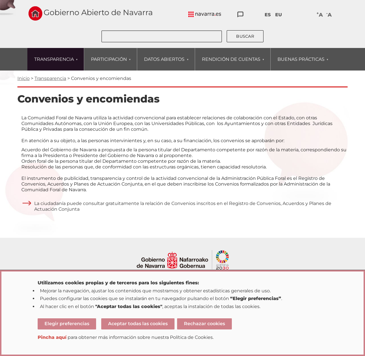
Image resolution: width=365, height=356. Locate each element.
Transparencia (50, 78)
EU (278, 14)
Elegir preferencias (66, 323)
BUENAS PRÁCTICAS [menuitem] (301, 64)
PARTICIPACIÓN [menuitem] (108, 64)
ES (268, 14)
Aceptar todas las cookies (138, 323)
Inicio (23, 78)
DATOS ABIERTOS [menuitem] (164, 64)
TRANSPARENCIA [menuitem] (53, 64)
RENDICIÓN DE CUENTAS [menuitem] (231, 64)
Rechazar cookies (204, 323)
